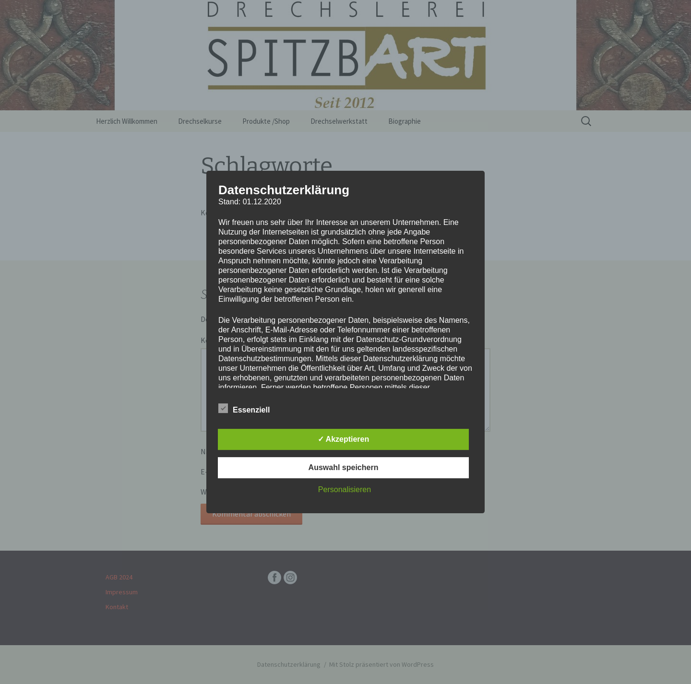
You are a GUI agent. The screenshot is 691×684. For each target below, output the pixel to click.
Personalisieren (344, 489)
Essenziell (244, 408)
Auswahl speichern (344, 467)
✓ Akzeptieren (343, 439)
